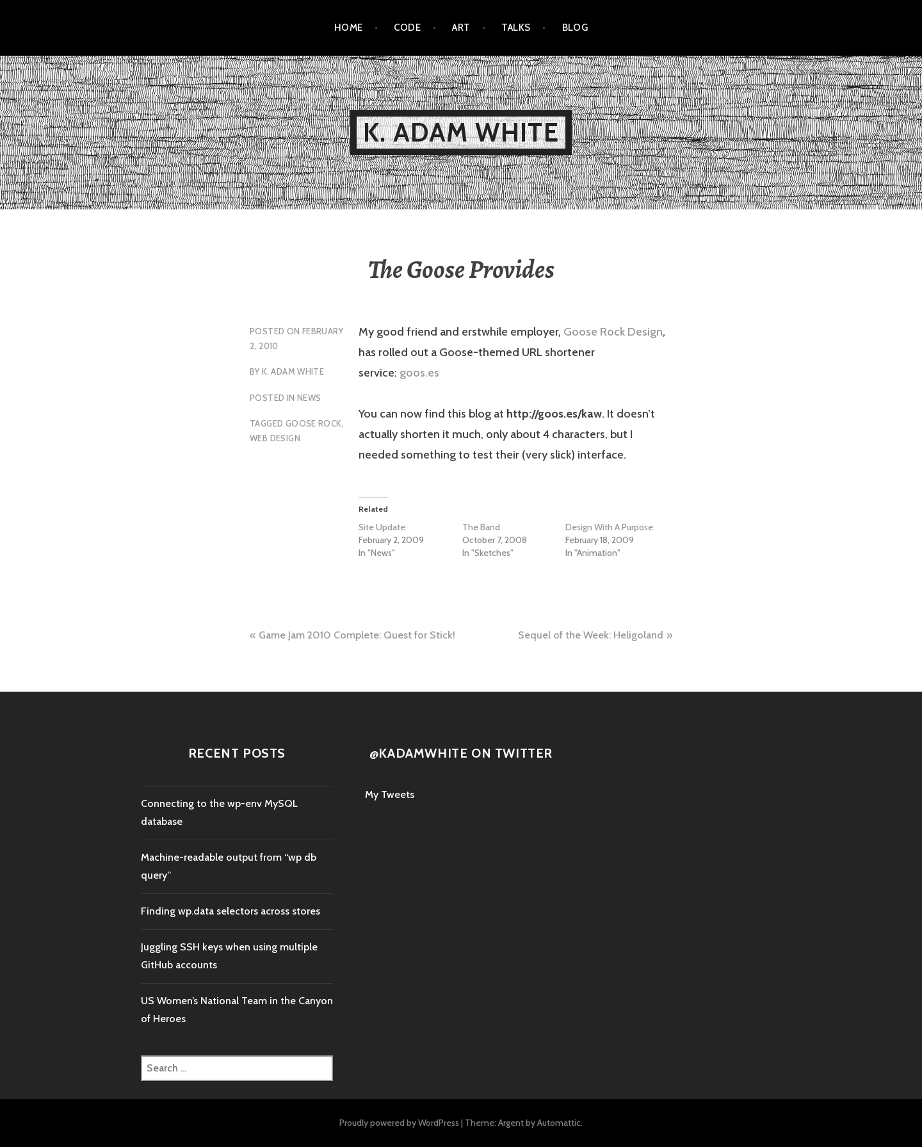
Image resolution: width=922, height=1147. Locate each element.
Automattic (559, 1122)
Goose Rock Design (613, 332)
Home (348, 27)
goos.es (419, 373)
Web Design (275, 438)
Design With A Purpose (609, 527)
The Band (481, 527)
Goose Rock (313, 423)
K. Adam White (461, 132)
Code (407, 27)
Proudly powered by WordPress (399, 1122)
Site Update (382, 527)
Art (461, 27)
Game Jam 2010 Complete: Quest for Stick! (357, 635)
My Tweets (389, 794)
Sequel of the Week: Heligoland (590, 635)
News (309, 398)
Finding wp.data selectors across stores (230, 911)
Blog (575, 27)
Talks (515, 27)
